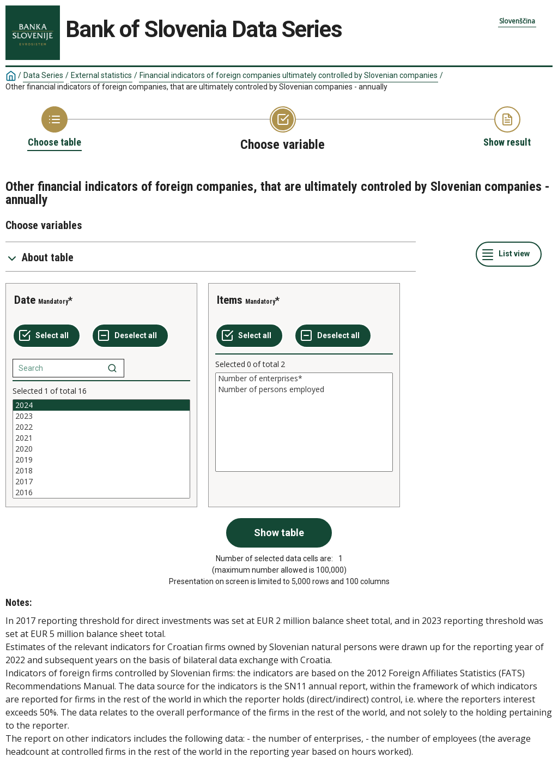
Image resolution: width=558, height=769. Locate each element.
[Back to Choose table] (54, 127)
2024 (101, 405)
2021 (101, 437)
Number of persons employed (304, 389)
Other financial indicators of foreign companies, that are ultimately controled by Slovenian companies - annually (196, 86)
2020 (101, 448)
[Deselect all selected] (130, 336)
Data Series (43, 75)
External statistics (101, 75)
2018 (101, 470)
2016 (101, 492)
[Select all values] (47, 336)
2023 (101, 416)
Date (24, 300)
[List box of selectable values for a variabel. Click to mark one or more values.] (101, 448)
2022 (101, 427)
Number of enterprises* (304, 378)
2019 (101, 459)
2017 (101, 481)
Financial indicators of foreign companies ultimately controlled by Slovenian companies (289, 75)
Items (229, 300)
